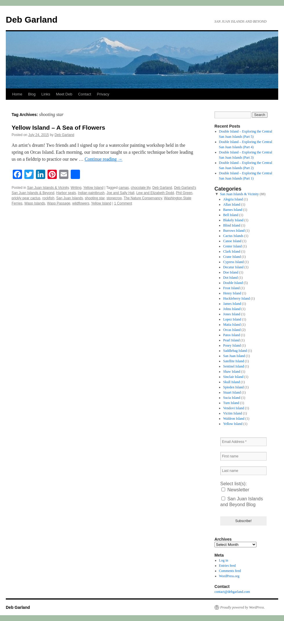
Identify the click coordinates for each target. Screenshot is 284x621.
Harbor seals (66, 193)
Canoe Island (232, 241)
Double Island (233, 283)
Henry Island (232, 293)
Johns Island (232, 309)
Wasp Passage (58, 203)
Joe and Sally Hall (120, 193)
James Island (232, 304)
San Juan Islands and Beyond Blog (241, 501)
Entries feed (227, 566)
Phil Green (184, 193)
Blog (32, 94)
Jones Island (231, 314)
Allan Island (231, 204)
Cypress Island (233, 262)
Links (45, 94)
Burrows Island (234, 231)
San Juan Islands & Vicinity (48, 188)
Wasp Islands (34, 203)
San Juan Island (234, 356)
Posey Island (232, 345)
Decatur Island (233, 267)
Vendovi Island (233, 408)
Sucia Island (231, 398)
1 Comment (123, 203)
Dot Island (230, 278)
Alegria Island (233, 199)
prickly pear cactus (26, 198)
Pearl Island (231, 340)
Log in (223, 560)
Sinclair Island (233, 377)
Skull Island (231, 382)
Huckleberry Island (236, 298)
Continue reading (104, 159)
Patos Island (231, 335)
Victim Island (232, 413)
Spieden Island (233, 387)
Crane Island (232, 257)
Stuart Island (232, 392)
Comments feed (230, 571)
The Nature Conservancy (143, 198)
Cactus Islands (233, 236)
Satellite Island (233, 361)
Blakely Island (233, 220)
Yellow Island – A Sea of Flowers (58, 127)
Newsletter (235, 489)
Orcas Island (232, 330)
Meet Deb (64, 94)
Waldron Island (233, 419)
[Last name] (243, 470)
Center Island (232, 246)
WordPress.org (229, 576)
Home (17, 94)
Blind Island (231, 225)
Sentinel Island (233, 366)
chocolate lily (140, 188)
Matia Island (232, 325)
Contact (84, 94)
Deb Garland (31, 19)
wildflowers (80, 203)
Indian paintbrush (91, 193)
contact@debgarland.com (232, 592)
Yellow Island (93, 188)
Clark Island (231, 251)
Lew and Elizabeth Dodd (155, 193)
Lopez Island (232, 319)
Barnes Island (232, 210)
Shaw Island (231, 372)
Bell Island (230, 215)
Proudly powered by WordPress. (242, 607)
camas (124, 188)
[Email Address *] (243, 441)
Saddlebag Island (235, 351)
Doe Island (230, 272)
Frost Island (231, 288)
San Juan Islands (69, 198)
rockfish (48, 198)
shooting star (95, 198)
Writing (76, 188)
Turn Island (231, 403)
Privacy (103, 94)
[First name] (243, 456)
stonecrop (114, 198)
